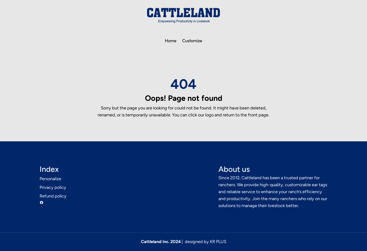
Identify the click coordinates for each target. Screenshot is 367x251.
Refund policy (53, 196)
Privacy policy (53, 187)
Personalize (50, 178)
